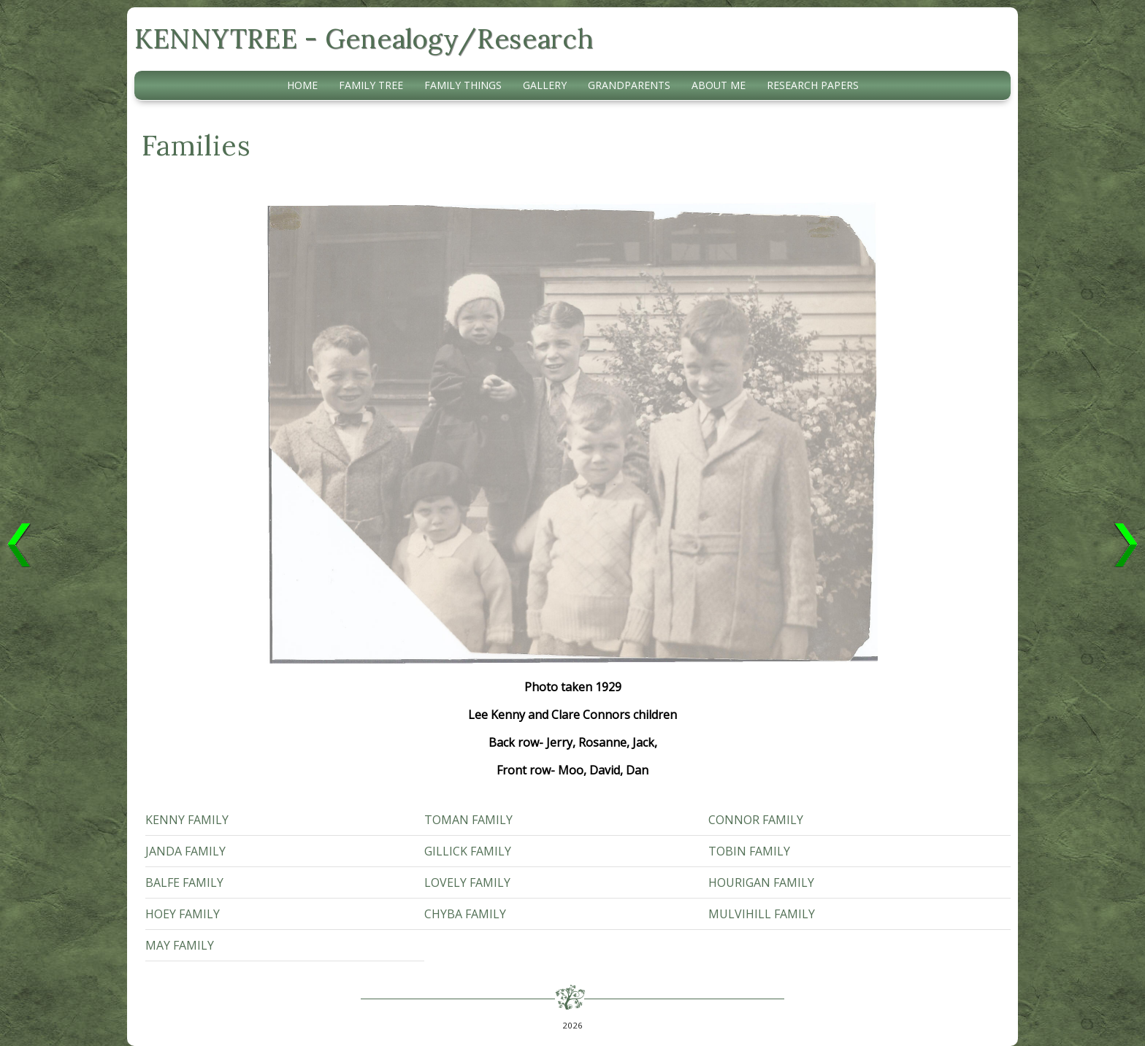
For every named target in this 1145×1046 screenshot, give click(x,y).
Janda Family (185, 851)
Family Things (463, 85)
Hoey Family (182, 914)
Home (302, 85)
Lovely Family (467, 882)
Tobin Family (749, 851)
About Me (719, 85)
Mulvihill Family (761, 914)
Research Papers (813, 85)
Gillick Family (467, 851)
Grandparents (629, 85)
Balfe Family (184, 882)
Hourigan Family (761, 882)
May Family (179, 945)
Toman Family (468, 820)
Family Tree (371, 85)
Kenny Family (187, 820)
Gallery (545, 85)
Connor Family (755, 820)
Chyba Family (465, 914)
